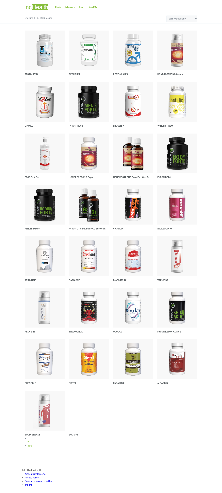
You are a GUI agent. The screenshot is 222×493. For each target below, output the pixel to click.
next (29, 445)
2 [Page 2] (28, 442)
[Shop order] (181, 19)
